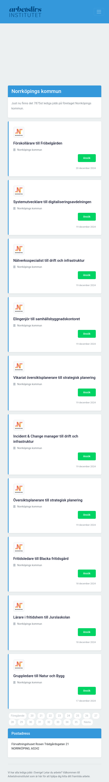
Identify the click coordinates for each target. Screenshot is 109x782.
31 (39, 722)
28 (12, 722)
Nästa (87, 722)
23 (59, 715)
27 (95, 715)
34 (67, 722)
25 (77, 715)
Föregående (18, 715)
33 (57, 722)
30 (30, 722)
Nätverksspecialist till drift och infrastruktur (49, 260)
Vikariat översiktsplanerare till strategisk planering (54, 377)
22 (50, 715)
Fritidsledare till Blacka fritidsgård (41, 558)
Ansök (86, 158)
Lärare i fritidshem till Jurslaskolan (41, 617)
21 (41, 715)
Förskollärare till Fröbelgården (37, 143)
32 (48, 722)
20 (32, 715)
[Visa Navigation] (99, 11)
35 (76, 722)
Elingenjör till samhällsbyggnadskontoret (46, 319)
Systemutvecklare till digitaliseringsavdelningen (52, 202)
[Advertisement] (54, 54)
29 (21, 722)
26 (86, 715)
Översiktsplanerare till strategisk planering (48, 500)
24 (68, 715)
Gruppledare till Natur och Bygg (38, 676)
